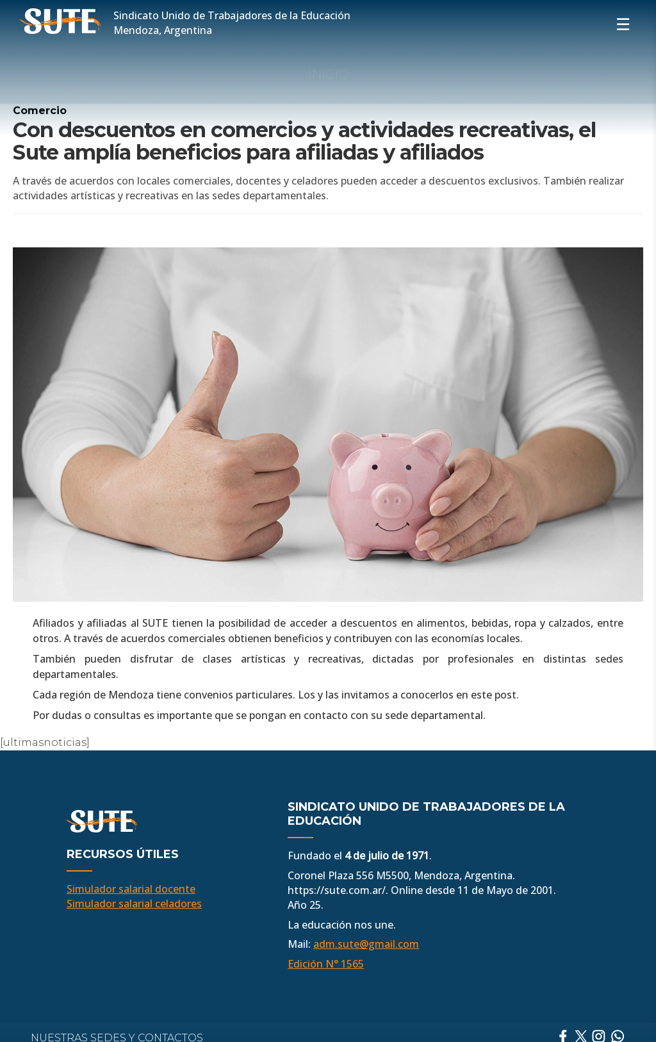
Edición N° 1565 (326, 964)
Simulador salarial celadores (134, 904)
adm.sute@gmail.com (366, 944)
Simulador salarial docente (131, 889)
